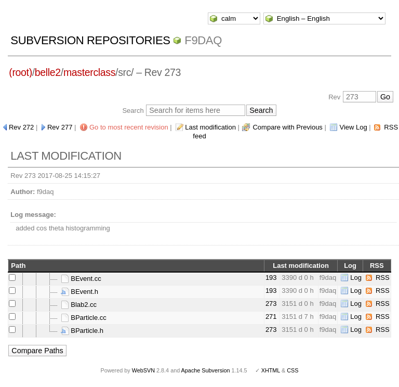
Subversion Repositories (90, 40)
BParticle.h (82, 330)
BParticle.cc (84, 317)
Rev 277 (59, 127)
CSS (292, 370)
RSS (383, 277)
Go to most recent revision (128, 127)
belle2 (48, 72)
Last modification (210, 127)
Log (356, 277)
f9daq (203, 40)
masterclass (89, 72)
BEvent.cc (81, 278)
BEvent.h (79, 291)
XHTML (270, 370)
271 (271, 316)
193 (271, 277)
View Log (353, 127)
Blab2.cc (79, 304)
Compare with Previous (287, 127)
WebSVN (143, 370)
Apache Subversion (205, 370)
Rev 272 (21, 127)
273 (271, 303)
